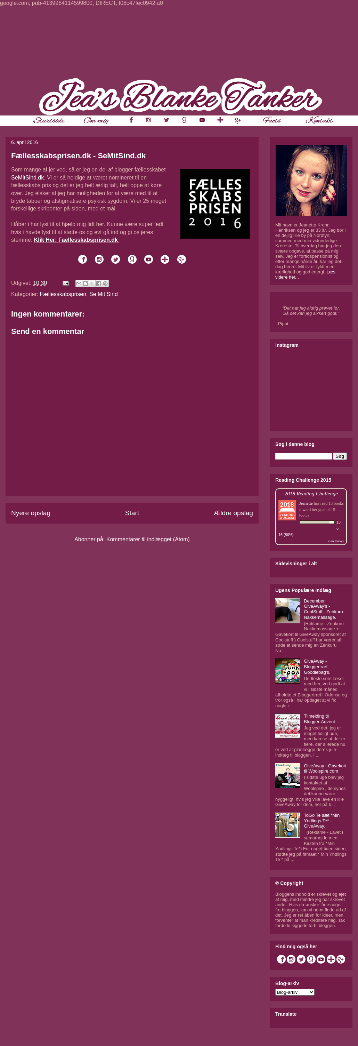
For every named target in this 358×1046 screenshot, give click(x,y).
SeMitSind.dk (27, 178)
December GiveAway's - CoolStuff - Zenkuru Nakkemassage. (323, 609)
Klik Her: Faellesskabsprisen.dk (76, 240)
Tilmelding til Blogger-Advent (319, 718)
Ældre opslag (233, 513)
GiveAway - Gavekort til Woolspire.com (325, 768)
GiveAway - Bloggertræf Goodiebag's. (317, 666)
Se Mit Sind (103, 294)
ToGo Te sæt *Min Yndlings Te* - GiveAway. (322, 821)
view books (336, 541)
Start (132, 513)
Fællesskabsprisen (63, 294)
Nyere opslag (30, 513)
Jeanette (306, 503)
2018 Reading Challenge (311, 493)
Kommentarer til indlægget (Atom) (148, 539)
